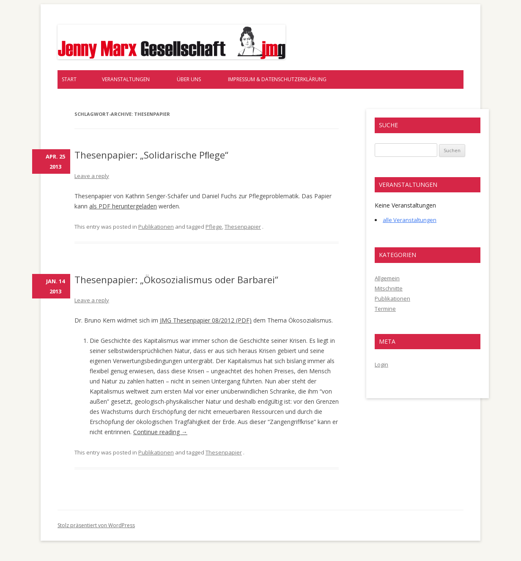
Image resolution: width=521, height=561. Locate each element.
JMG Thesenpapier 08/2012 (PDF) (206, 320)
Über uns (189, 79)
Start (69, 79)
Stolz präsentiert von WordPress (96, 525)
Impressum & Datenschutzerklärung (277, 79)
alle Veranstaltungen (409, 220)
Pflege (214, 226)
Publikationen (156, 226)
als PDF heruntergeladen (123, 206)
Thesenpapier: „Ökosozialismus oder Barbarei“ (176, 279)
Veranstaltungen (126, 79)
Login (381, 364)
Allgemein (387, 278)
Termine (385, 308)
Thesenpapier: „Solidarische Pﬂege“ (151, 154)
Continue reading (160, 432)
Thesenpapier (243, 226)
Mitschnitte (389, 288)
